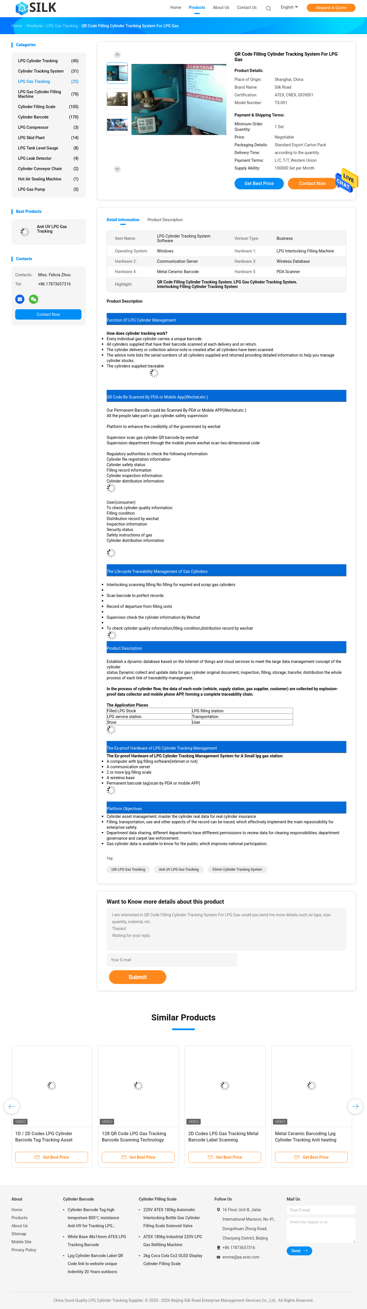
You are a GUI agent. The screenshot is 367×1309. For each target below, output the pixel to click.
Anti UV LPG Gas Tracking (52, 229)
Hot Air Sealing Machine (48, 179)
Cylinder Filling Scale (48, 107)
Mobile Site (21, 1242)
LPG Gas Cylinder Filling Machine (48, 94)
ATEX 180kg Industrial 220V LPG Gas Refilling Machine (172, 1240)
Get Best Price (259, 183)
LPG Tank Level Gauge (48, 148)
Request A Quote (331, 7)
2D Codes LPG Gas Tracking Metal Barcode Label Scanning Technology (223, 1140)
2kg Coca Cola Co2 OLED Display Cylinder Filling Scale (172, 1259)
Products (19, 1217)
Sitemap (18, 1234)
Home (16, 1209)
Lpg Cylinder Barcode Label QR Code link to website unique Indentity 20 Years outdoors (95, 1263)
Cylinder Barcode (48, 117)
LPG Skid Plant (48, 138)
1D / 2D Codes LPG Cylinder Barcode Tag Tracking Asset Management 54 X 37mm (44, 1140)
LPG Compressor (48, 127)
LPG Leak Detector (48, 158)
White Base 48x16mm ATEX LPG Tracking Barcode (97, 1240)
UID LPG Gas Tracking (128, 870)
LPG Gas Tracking (48, 81)
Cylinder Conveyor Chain (48, 169)
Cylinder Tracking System (48, 71)
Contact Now (48, 314)
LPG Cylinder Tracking (48, 61)
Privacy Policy (23, 1250)
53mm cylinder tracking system (237, 870)
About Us (19, 1226)
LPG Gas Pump (48, 189)
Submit (137, 977)
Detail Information (123, 219)
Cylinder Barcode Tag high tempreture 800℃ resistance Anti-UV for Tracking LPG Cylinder (93, 1218)
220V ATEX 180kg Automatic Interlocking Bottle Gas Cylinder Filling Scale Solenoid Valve (171, 1217)
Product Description (165, 219)
